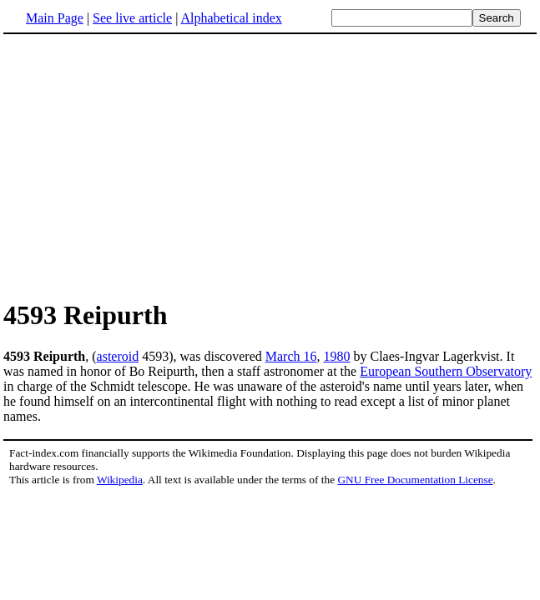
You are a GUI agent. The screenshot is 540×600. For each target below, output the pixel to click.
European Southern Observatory (446, 371)
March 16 (291, 356)
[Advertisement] (143, 165)
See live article (132, 18)
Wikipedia (120, 479)
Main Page (54, 18)
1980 (337, 356)
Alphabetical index (230, 18)
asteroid (118, 356)
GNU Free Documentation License (414, 479)
